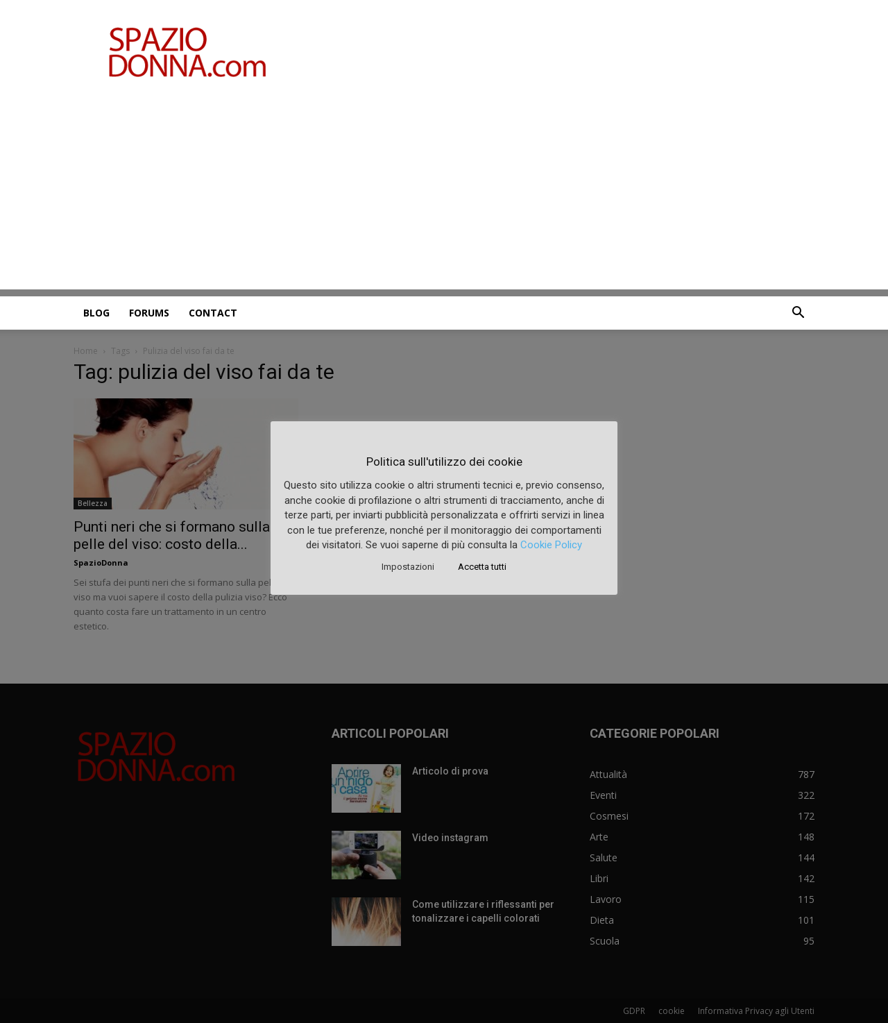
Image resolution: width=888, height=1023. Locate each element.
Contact (213, 312)
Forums (149, 312)
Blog (96, 312)
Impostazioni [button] (408, 566)
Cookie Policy (551, 545)
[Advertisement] (444, 192)
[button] (797, 314)
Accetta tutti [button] (482, 566)
